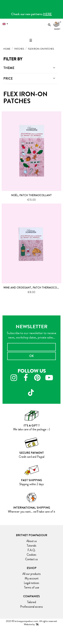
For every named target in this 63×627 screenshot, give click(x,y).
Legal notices (31, 583)
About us (31, 541)
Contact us (31, 559)
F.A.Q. (32, 550)
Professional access (31, 606)
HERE (47, 14)
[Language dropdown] (6, 24)
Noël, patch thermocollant (31, 195)
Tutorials (31, 545)
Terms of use (31, 587)
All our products (31, 574)
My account (31, 578)
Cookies (31, 554)
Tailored (31, 602)
